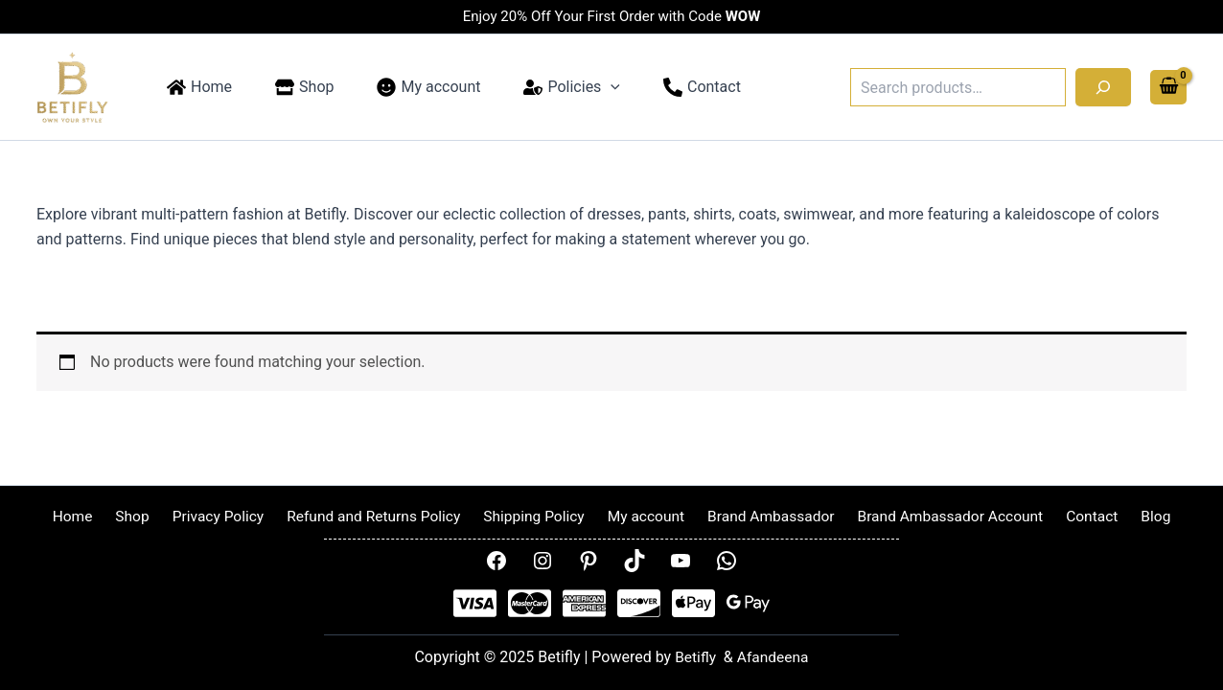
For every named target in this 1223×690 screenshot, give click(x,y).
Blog (1134, 516)
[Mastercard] (529, 604)
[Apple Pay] (693, 604)
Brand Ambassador (763, 516)
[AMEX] (584, 604)
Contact (1077, 516)
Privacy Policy (226, 516)
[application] (583, 87)
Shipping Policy (535, 516)
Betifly (696, 658)
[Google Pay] (748, 604)
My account (642, 516)
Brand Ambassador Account (940, 516)
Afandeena (773, 658)
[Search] (1103, 87)
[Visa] (474, 604)
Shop (146, 516)
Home (93, 516)
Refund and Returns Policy (379, 516)
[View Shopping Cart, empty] (1168, 87)
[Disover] (638, 604)
